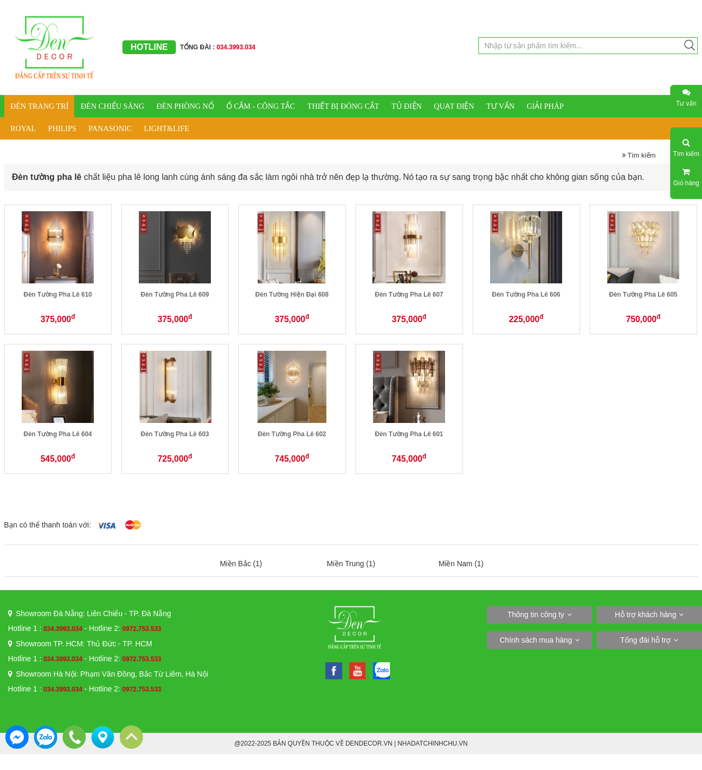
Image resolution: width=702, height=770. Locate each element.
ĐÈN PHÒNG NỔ (185, 106)
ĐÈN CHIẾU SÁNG (112, 106)
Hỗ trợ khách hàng (646, 614)
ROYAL (23, 128)
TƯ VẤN (500, 106)
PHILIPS (62, 128)
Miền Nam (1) (461, 563)
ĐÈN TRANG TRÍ (40, 106)
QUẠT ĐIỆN (454, 106)
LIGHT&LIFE (166, 128)
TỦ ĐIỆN (407, 106)
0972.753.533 (141, 629)
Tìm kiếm (639, 155)
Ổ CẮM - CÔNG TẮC (260, 106)
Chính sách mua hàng (536, 640)
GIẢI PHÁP (545, 106)
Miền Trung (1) (351, 563)
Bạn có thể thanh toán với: (47, 525)
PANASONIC (110, 128)
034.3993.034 (62, 629)
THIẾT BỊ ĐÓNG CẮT (343, 106)
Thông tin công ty (536, 614)
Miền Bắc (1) (241, 563)
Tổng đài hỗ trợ (645, 640)
